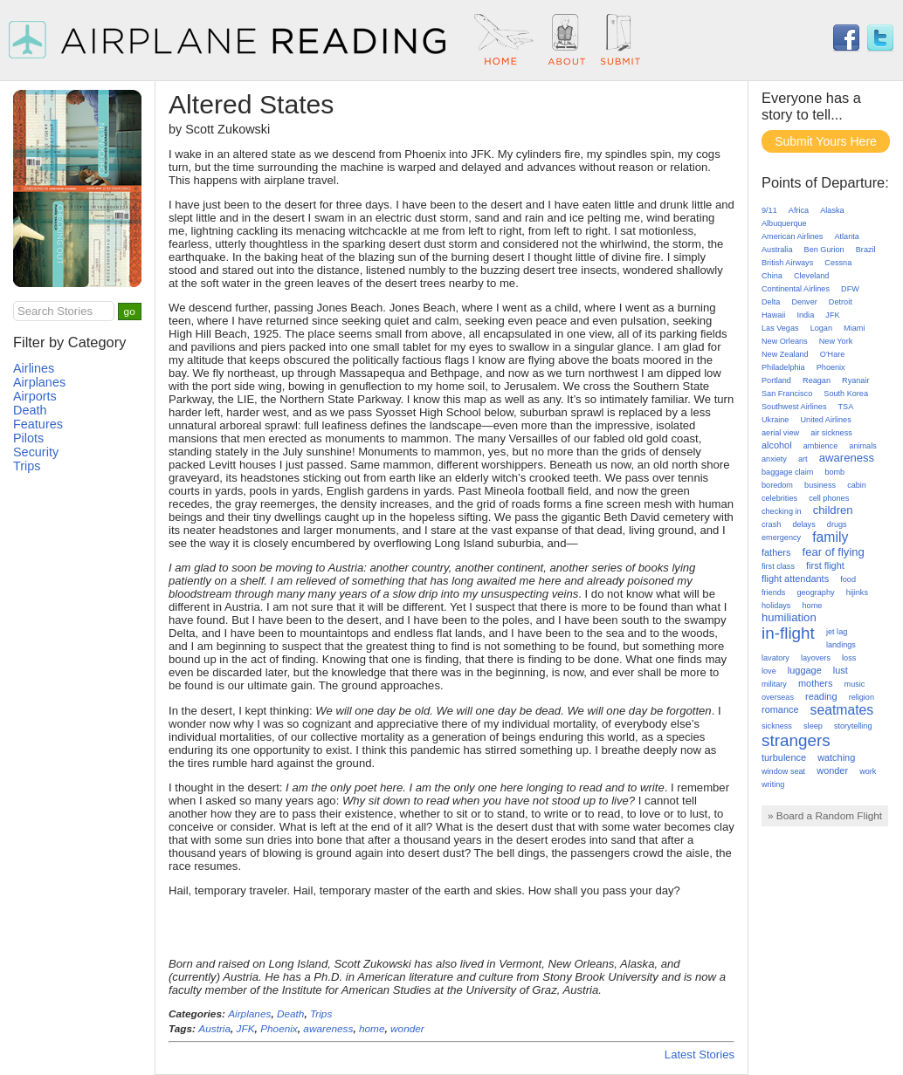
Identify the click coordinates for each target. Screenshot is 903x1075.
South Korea (846, 393)
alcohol (777, 445)
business (820, 485)
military (774, 684)
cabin (856, 485)
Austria (214, 1029)
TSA (846, 406)
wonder (407, 1029)
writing (773, 784)
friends (773, 592)
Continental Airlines (796, 288)
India (805, 315)
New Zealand (785, 354)
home (372, 1029)
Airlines (33, 368)
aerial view (780, 432)
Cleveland (812, 275)
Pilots (28, 438)
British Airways (787, 262)
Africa (799, 210)
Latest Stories (699, 1054)
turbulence (784, 757)
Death (290, 1014)
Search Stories (55, 311)
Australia (777, 249)
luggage (805, 670)
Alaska (832, 210)
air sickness (831, 432)
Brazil (866, 249)
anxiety (774, 459)
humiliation (789, 617)
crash (771, 524)
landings (841, 644)
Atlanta (846, 236)
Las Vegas (780, 328)
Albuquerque (784, 223)
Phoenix (279, 1029)
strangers (796, 740)
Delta (771, 302)
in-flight (788, 633)
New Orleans (785, 341)
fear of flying (834, 551)
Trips (321, 1014)
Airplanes (249, 1014)
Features (38, 424)
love (769, 671)
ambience (820, 446)
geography (815, 592)
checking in (782, 511)
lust (840, 670)
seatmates (842, 709)
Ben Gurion (824, 249)
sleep (813, 726)
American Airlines (792, 236)
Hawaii (773, 315)
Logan (821, 328)
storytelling (853, 726)
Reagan (817, 380)
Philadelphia (783, 367)
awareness (328, 1029)
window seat (783, 771)
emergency (781, 537)
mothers (815, 683)
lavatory (775, 658)
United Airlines (826, 419)
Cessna (837, 262)
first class (778, 566)
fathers (776, 552)
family (830, 537)
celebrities (779, 498)
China (772, 275)
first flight (825, 565)
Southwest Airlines (794, 406)
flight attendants (795, 578)
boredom (777, 485)
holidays (776, 605)
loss (849, 658)
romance (780, 709)
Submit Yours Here (826, 141)
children (833, 510)
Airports (35, 396)
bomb (834, 472)
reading (821, 696)
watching (836, 757)
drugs (837, 524)
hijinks (857, 592)
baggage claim (787, 472)
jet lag (836, 631)
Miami (854, 328)
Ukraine (775, 419)
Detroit (840, 302)
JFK (246, 1029)
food (848, 579)
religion (861, 697)
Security (36, 452)
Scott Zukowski (227, 129)
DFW (850, 288)
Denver (804, 302)
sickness (777, 726)
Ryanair (855, 380)
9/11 (769, 210)
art (803, 459)
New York (835, 341)
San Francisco (787, 393)
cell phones (829, 498)
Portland (776, 380)
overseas (778, 697)
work (867, 771)
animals (862, 446)
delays (803, 524)
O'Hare (832, 354)
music (854, 684)
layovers (816, 658)
